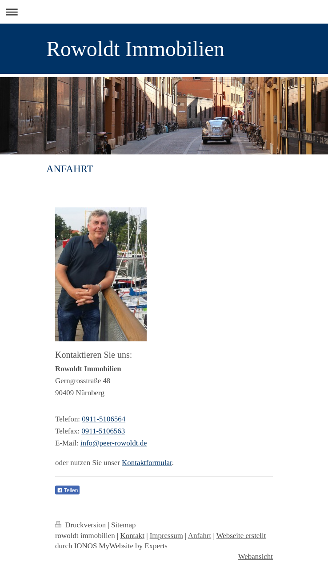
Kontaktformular (147, 462)
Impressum (166, 535)
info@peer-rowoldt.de (113, 443)
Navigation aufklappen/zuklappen (164, 11)
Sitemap (123, 525)
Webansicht (255, 556)
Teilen (67, 490)
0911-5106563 (103, 431)
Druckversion (81, 525)
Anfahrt (200, 535)
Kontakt (132, 535)
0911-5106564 (103, 419)
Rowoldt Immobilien (135, 49)
